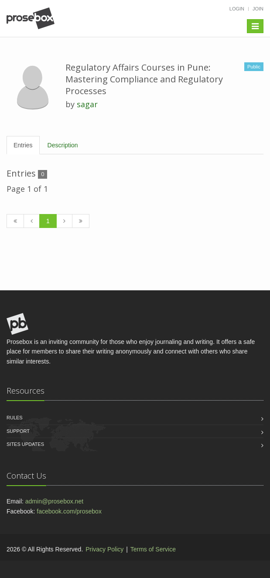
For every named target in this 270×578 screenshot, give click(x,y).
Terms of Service (153, 549)
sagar (87, 104)
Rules (15, 417)
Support (18, 431)
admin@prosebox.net (54, 501)
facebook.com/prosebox (69, 511)
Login (236, 8)
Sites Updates (25, 444)
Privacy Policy (104, 549)
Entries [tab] (23, 145)
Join (258, 8)
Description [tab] (63, 145)
